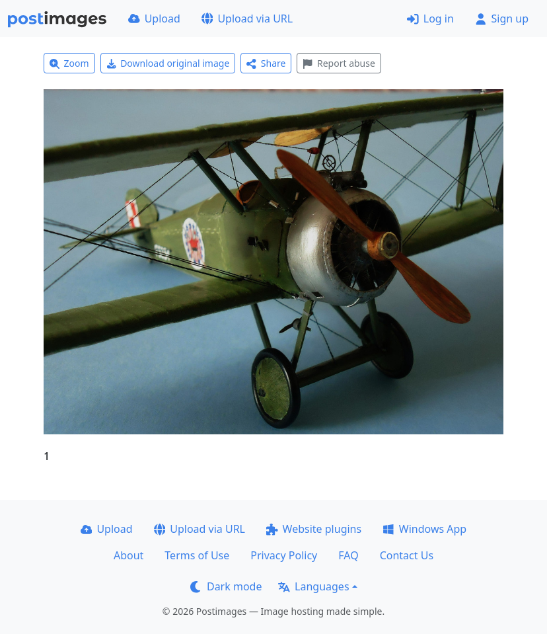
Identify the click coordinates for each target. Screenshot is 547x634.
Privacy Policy (283, 555)
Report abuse (339, 63)
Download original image (168, 63)
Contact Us (406, 555)
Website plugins (313, 529)
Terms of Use (196, 555)
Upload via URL (247, 18)
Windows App (424, 529)
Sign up (502, 18)
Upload (154, 18)
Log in (430, 18)
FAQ (348, 555)
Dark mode (226, 586)
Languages (313, 586)
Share (265, 63)
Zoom (69, 63)
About (128, 555)
